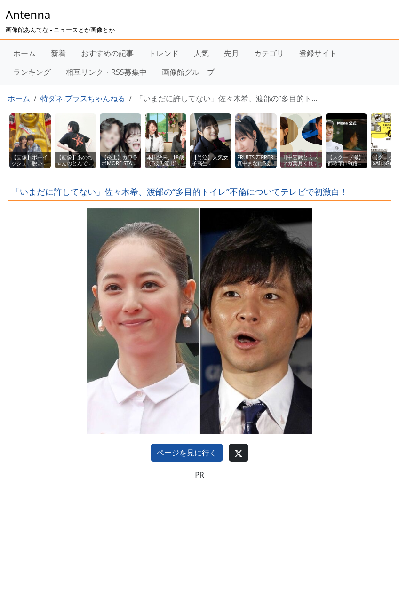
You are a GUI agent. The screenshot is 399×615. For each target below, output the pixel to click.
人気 (201, 53)
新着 (58, 53)
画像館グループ (188, 72)
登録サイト (318, 53)
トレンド (164, 53)
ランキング (32, 72)
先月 (231, 53)
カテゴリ (269, 53)
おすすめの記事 (107, 53)
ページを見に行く (187, 452)
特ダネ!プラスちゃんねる (82, 98)
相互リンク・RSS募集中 (106, 72)
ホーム (24, 53)
